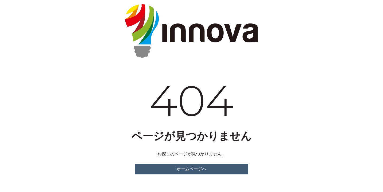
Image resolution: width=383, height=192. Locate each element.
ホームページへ (192, 168)
